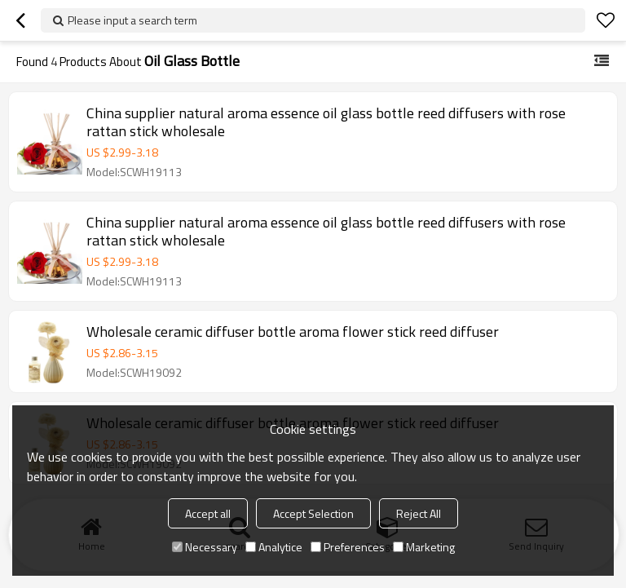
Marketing (424, 546)
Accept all (208, 513)
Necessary (204, 546)
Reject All (418, 513)
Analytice (273, 546)
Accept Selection (313, 513)
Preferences (348, 546)
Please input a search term (132, 20)
